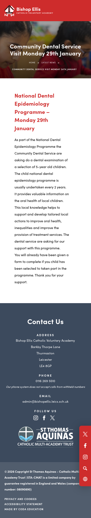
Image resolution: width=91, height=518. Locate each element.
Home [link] (32, 62)
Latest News (49, 62)
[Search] (85, 468)
